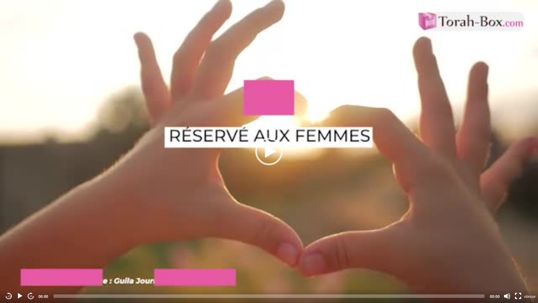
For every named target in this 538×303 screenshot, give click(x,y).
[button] (269, 151)
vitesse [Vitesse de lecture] (530, 296)
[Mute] (507, 296)
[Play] (19, 296)
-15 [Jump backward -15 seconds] (9, 296)
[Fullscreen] (518, 296)
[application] (269, 151)
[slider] (269, 296)
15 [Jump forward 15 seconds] (31, 296)
